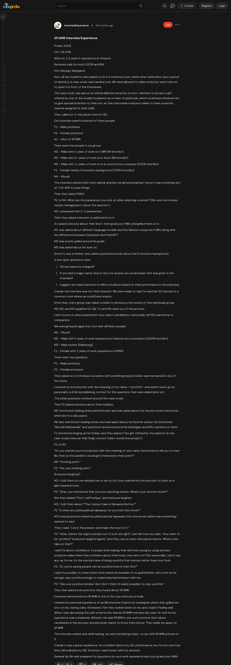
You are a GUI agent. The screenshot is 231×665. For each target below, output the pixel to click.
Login (222, 5)
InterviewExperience (100, 25)
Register (207, 5)
